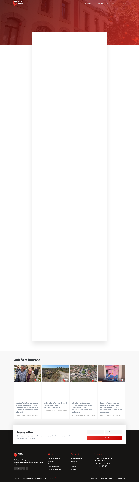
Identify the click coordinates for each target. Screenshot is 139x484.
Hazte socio (111, 3)
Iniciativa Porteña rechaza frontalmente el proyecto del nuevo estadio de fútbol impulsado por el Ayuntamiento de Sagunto (82, 410)
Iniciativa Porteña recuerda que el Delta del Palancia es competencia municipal (55, 408)
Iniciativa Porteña (86, 3)
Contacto (122, 3)
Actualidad (100, 3)
